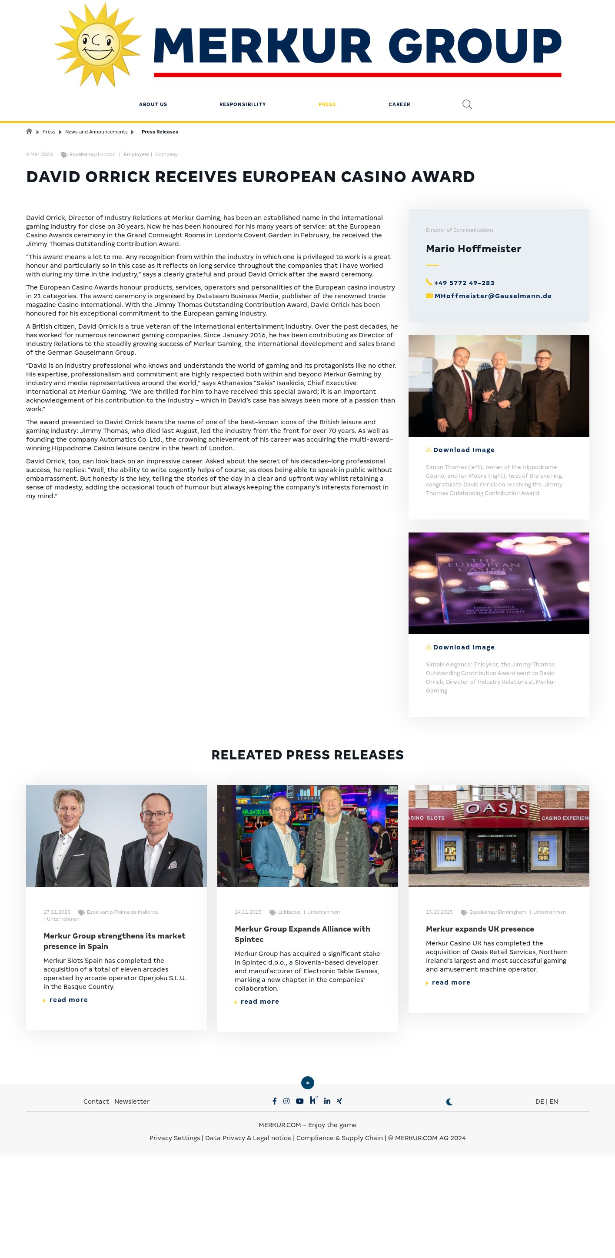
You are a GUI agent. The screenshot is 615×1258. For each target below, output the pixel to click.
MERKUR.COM (280, 1252)
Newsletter (132, 1228)
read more (65, 1127)
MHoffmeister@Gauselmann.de (493, 423)
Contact (96, 1228)
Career (399, 58)
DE (539, 1228)
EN (553, 1228)
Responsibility (242, 58)
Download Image (464, 577)
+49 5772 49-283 (464, 410)
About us (153, 58)
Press (327, 58)
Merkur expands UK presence (480, 1056)
